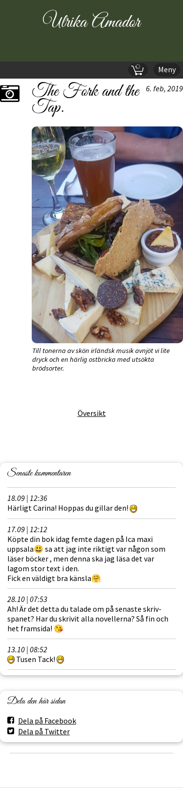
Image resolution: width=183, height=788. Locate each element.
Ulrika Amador (91, 23)
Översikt (92, 413)
